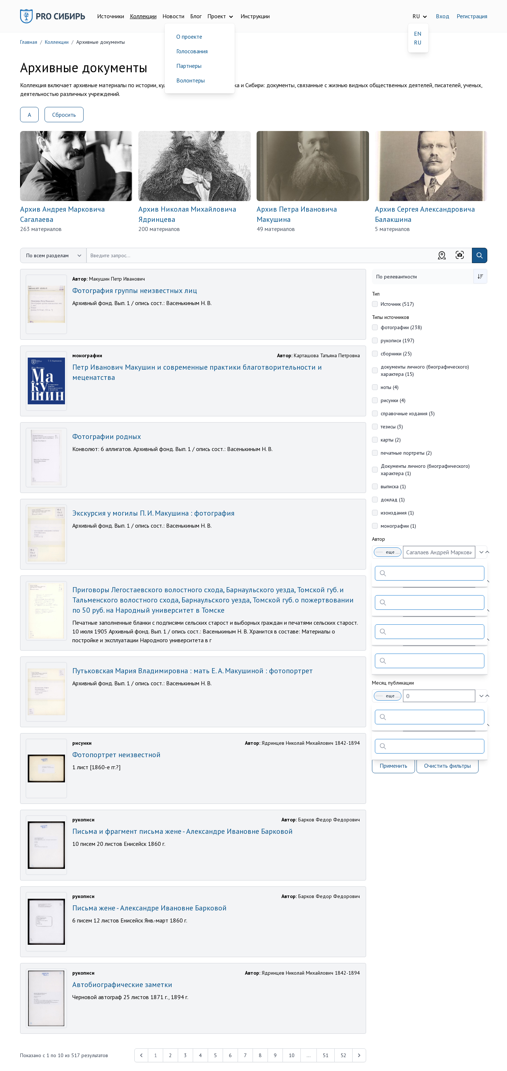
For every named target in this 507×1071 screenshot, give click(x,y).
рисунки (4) (393, 400)
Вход (442, 16)
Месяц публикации (393, 682)
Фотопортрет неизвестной (116, 754)
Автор (378, 539)
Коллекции (143, 16)
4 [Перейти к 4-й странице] (200, 1055)
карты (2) (391, 439)
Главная (28, 42)
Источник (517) (397, 304)
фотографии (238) (401, 327)
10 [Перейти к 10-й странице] (292, 1055)
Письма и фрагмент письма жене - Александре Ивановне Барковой (182, 831)
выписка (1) (393, 486)
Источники (110, 16)
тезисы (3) (392, 426)
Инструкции (255, 16)
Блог (195, 16)
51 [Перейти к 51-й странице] (326, 1055)
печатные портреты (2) (406, 453)
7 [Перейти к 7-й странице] (245, 1055)
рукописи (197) (397, 340)
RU (417, 42)
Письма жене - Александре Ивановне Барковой (149, 908)
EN (417, 33)
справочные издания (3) (408, 413)
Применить (393, 765)
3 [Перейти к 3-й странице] (185, 1055)
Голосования (192, 51)
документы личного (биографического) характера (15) (425, 370)
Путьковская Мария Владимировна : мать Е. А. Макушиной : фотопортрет (192, 670)
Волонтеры (190, 80)
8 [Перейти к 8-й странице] (260, 1055)
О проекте (189, 36)
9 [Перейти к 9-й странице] (275, 1055)
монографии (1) (398, 526)
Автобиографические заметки (122, 984)
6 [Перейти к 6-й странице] (230, 1055)
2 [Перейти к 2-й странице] (170, 1055)
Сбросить (64, 114)
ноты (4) (390, 387)
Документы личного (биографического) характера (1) (425, 470)
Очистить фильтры (447, 765)
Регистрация (472, 16)
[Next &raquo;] (359, 1055)
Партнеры (188, 65)
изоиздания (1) (397, 512)
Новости (173, 16)
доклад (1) (393, 499)
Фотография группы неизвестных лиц (134, 290)
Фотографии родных (106, 436)
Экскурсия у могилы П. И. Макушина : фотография (153, 513)
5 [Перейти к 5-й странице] (215, 1055)
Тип (376, 293)
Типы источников (390, 317)
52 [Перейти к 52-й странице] (343, 1055)
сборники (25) (396, 353)
